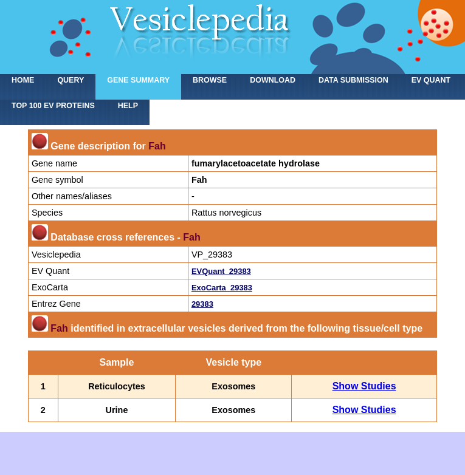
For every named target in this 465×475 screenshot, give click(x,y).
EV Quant (431, 80)
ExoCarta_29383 (221, 287)
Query (70, 80)
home (23, 80)
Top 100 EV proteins (53, 105)
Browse (210, 80)
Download (272, 80)
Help (128, 105)
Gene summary (138, 80)
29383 (202, 304)
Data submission (353, 80)
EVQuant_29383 (221, 271)
